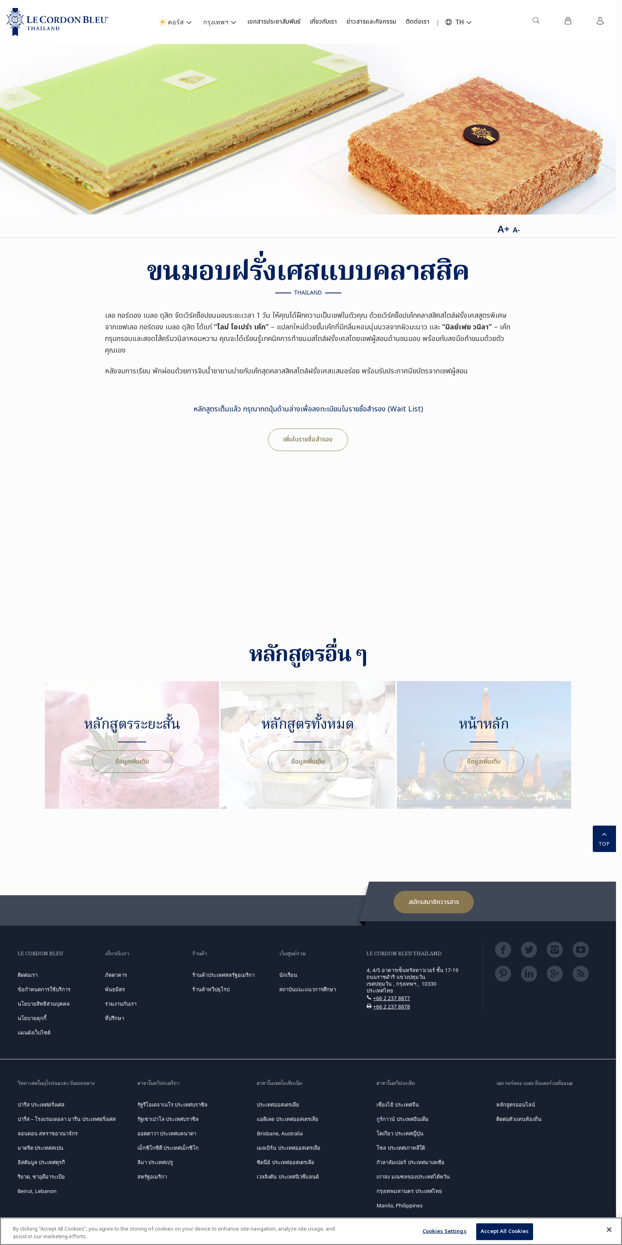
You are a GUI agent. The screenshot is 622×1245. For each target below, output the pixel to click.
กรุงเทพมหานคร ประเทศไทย (409, 1191)
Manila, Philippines (399, 1205)
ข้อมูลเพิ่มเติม (132, 761)
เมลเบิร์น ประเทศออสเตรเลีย (288, 1147)
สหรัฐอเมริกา (152, 1176)
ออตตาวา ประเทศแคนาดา (166, 1133)
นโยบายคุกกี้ (32, 1018)
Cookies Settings (445, 1231)
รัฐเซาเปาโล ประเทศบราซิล (168, 1119)
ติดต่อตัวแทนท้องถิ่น (518, 1119)
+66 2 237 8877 (391, 998)
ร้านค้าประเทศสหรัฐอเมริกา (223, 974)
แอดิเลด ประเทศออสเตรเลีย (287, 1119)
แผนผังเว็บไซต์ (34, 1032)
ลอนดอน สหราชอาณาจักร (48, 1133)
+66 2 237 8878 (391, 1006)
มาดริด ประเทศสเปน (40, 1147)
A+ (503, 228)
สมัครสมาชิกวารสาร (434, 902)
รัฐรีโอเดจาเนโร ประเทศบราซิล (172, 1104)
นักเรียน (288, 974)
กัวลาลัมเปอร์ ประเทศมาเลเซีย (410, 1162)
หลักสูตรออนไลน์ (515, 1104)
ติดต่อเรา (28, 974)
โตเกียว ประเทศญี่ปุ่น (399, 1133)
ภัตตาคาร (116, 974)
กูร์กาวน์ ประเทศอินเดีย (402, 1119)
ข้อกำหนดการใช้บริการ (44, 989)
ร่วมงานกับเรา (121, 1003)
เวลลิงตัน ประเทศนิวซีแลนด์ (287, 1176)
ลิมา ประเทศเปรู (155, 1162)
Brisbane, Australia (280, 1133)
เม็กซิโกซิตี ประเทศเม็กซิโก (168, 1147)
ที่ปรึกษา (114, 1018)
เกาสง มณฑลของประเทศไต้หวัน (412, 1176)
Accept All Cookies (505, 1231)
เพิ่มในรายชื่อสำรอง (308, 439)
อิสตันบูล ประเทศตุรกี (41, 1162)
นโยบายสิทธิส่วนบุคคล (44, 1003)
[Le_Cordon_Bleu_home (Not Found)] (57, 22)
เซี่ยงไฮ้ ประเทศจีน (397, 1104)
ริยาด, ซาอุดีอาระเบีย (41, 1176)
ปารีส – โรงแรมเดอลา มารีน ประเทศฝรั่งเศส (67, 1119)
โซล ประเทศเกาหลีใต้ (400, 1147)
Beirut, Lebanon (37, 1191)
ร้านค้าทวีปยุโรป (210, 989)
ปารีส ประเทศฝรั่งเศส (41, 1104)
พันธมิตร (115, 989)
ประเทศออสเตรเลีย (278, 1104)
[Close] (609, 1230)
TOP (604, 838)
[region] (311, 1231)
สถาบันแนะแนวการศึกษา (307, 989)
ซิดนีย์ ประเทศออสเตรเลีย (285, 1162)
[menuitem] (536, 22)
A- (516, 230)
